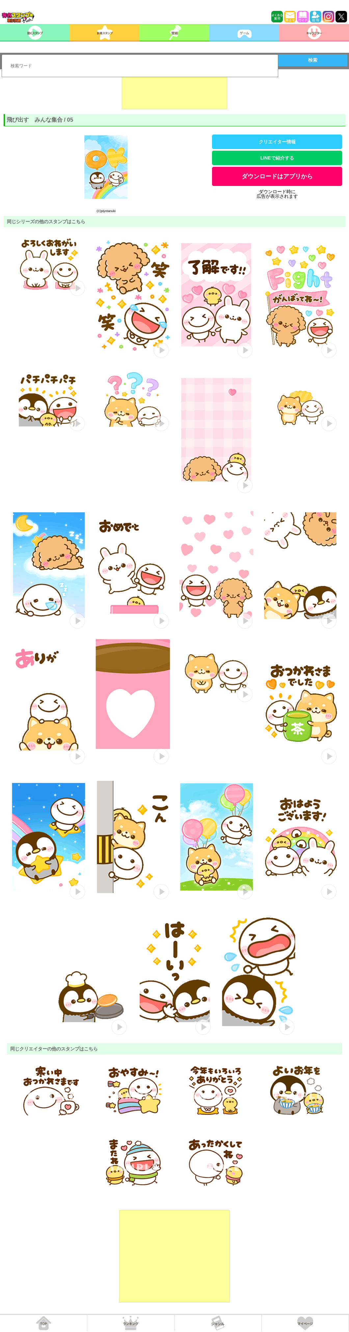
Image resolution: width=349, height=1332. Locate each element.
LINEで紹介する (277, 158)
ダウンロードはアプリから (277, 176)
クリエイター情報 (277, 141)
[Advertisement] (174, 92)
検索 (312, 60)
